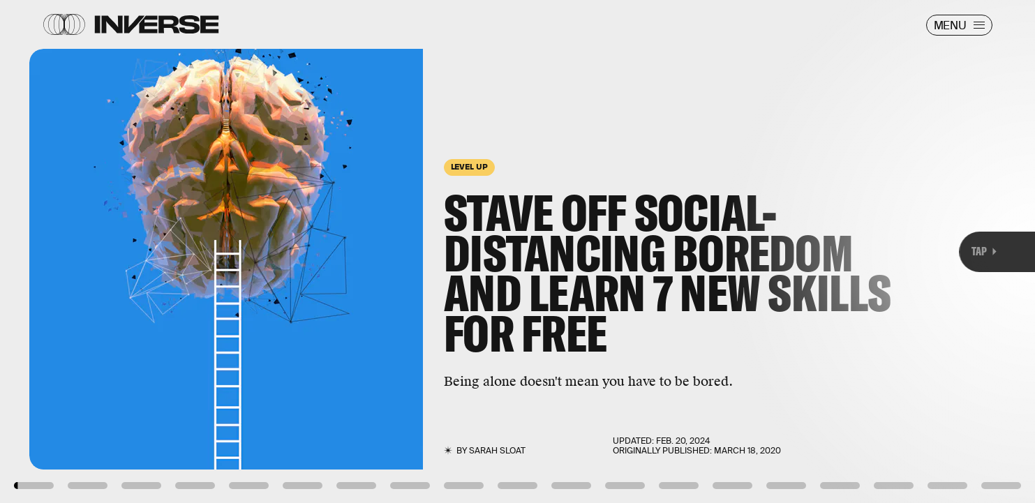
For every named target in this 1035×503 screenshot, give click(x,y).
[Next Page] (688, 251)
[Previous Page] (170, 251)
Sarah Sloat (497, 450)
